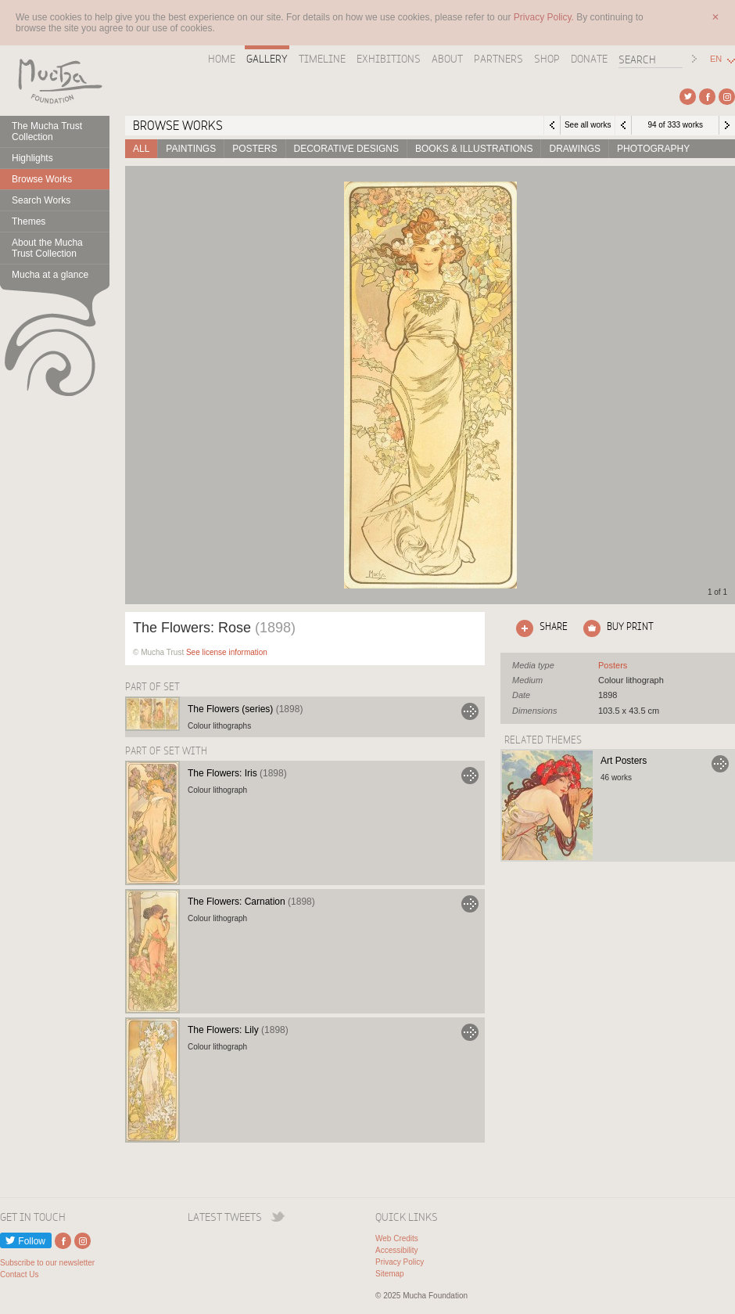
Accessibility (396, 1250)
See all (612, 665)
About (447, 58)
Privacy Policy (399, 1262)
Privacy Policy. (545, 17)
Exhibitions (389, 58)
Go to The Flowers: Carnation (470, 904)
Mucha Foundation (54, 80)
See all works (588, 125)
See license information (226, 652)
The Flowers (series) (245, 709)
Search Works (41, 200)
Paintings (191, 148)
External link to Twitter (687, 96)
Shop (547, 58)
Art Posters (624, 760)
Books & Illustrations (473, 148)
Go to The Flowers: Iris (470, 775)
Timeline (322, 58)
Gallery (267, 58)
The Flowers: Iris (237, 773)
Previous (623, 125)
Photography (653, 148)
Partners (498, 58)
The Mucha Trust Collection (47, 131)
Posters (254, 148)
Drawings (575, 148)
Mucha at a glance (50, 274)
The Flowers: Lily (238, 1029)
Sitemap (389, 1273)
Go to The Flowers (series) (470, 711)
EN (716, 59)
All (141, 148)
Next (727, 125)
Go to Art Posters (720, 763)
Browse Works (42, 179)
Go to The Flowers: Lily (470, 1032)
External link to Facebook (707, 96)
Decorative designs (346, 148)
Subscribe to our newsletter (47, 1262)
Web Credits (396, 1238)
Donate (589, 58)
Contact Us (19, 1274)
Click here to (539, 628)
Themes (28, 221)
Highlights (32, 158)
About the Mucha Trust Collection (47, 248)
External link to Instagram (727, 96)
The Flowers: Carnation (251, 901)
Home (221, 58)
